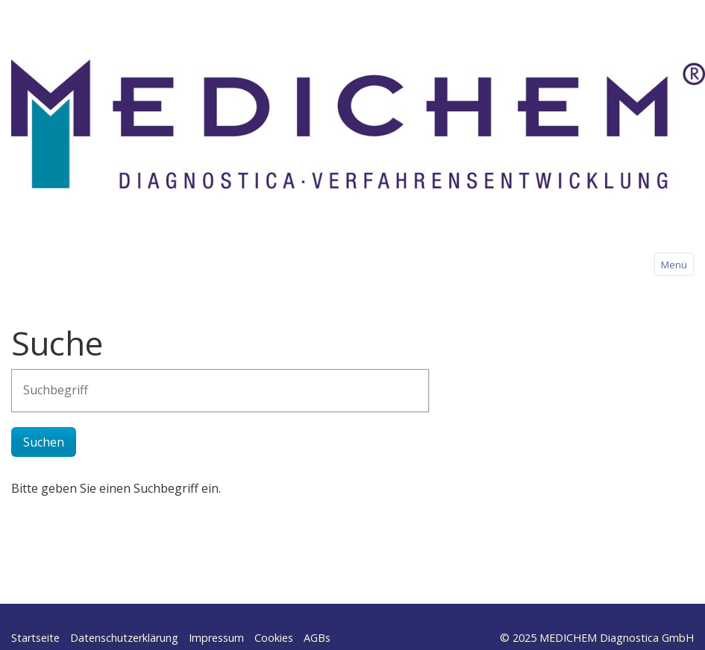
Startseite (35, 638)
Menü (674, 264)
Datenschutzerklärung (124, 638)
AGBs (317, 638)
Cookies (273, 638)
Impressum (216, 638)
